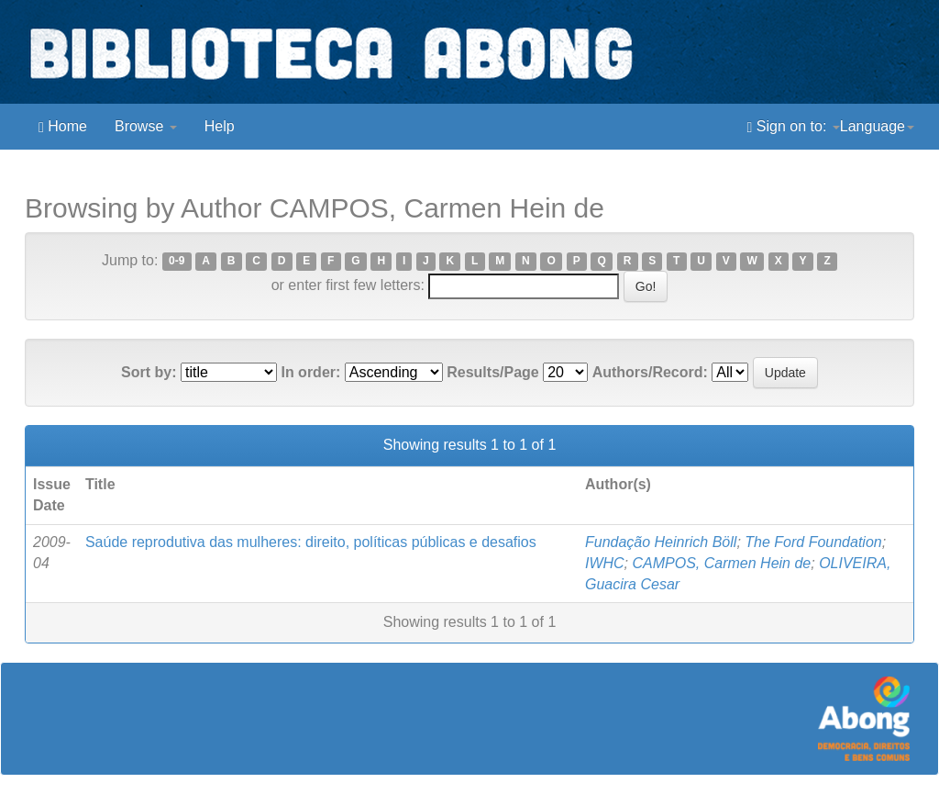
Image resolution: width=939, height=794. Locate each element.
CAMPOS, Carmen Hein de (722, 563)
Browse (146, 126)
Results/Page (492, 372)
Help (219, 126)
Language (877, 126)
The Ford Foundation (813, 542)
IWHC (604, 563)
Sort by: (148, 372)
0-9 (176, 261)
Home (63, 126)
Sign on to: (793, 126)
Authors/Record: (650, 372)
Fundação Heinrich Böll (660, 542)
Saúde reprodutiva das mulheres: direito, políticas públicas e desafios (310, 542)
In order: (310, 372)
